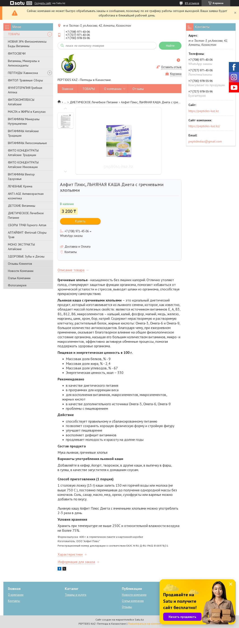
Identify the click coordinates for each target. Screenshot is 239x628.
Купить (80, 221)
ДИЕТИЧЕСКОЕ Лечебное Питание (26, 215)
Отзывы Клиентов (20, 264)
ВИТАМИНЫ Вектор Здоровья (21, 176)
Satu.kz (139, 619)
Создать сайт (43, 3)
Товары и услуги (75, 595)
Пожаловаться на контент (144, 623)
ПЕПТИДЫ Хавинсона (23, 73)
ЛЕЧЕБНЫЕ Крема (20, 186)
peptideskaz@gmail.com (205, 141)
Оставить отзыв (171, 67)
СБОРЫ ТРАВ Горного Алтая (27, 225)
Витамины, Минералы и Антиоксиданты (23, 63)
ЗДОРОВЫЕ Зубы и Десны (26, 256)
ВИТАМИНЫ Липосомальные (27, 143)
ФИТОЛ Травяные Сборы (25, 80)
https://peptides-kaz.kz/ (204, 126)
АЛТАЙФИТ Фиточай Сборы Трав (27, 234)
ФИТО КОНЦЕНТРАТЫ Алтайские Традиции (23, 152)
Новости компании (134, 595)
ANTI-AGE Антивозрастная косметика (26, 196)
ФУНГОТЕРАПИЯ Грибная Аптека (25, 90)
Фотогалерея (17, 285)
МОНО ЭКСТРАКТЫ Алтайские (21, 246)
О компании (112, 88)
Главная (67, 88)
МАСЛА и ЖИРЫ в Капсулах (27, 112)
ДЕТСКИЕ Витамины (21, 206)
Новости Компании (20, 271)
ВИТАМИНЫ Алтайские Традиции (23, 133)
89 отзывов (192, 3)
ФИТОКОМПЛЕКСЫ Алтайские (21, 102)
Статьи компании (133, 601)
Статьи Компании (19, 278)
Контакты (14, 601)
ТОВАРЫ (14, 34)
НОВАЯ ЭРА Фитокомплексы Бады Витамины (27, 43)
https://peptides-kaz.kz (203, 111)
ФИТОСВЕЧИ (17, 53)
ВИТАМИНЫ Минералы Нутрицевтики (23, 121)
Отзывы (138, 88)
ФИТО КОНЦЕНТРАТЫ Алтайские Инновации (23, 164)
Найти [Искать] (170, 45)
